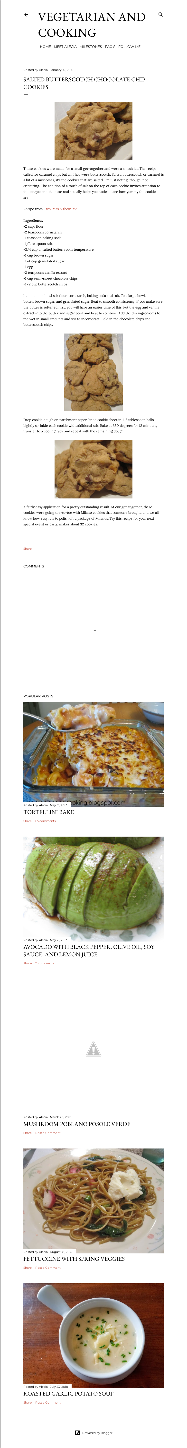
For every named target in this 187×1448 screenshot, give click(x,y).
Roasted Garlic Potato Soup (68, 1393)
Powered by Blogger (93, 1433)
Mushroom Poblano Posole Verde (77, 1124)
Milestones (89, 46)
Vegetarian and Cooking (92, 24)
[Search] (161, 13)
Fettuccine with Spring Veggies (74, 1258)
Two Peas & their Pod (60, 209)
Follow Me (127, 46)
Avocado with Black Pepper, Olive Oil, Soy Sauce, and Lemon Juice (88, 950)
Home (43, 46)
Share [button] (27, 548)
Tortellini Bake (48, 812)
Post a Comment (48, 1133)
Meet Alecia (63, 46)
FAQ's (108, 46)
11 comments (44, 963)
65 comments (45, 821)
